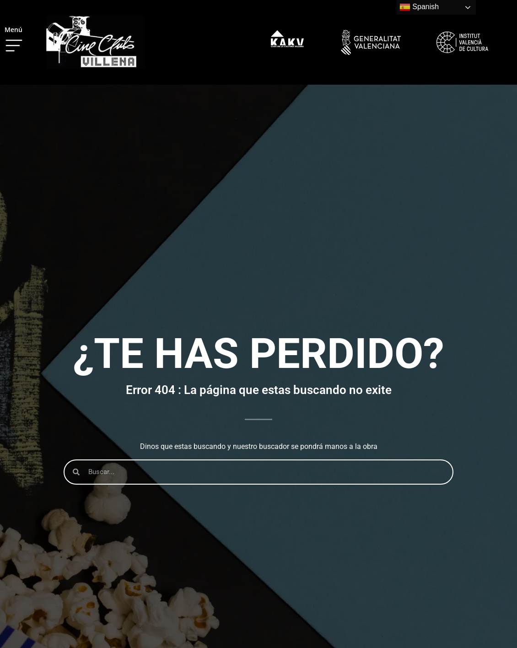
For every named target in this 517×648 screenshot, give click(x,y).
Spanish (419, 7)
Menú (13, 29)
